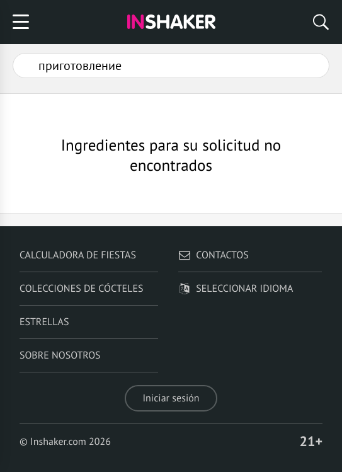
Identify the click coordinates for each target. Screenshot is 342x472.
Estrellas (44, 322)
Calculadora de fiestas (78, 255)
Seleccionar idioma (235, 288)
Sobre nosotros (60, 355)
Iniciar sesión (170, 398)
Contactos (213, 255)
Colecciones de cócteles (82, 288)
